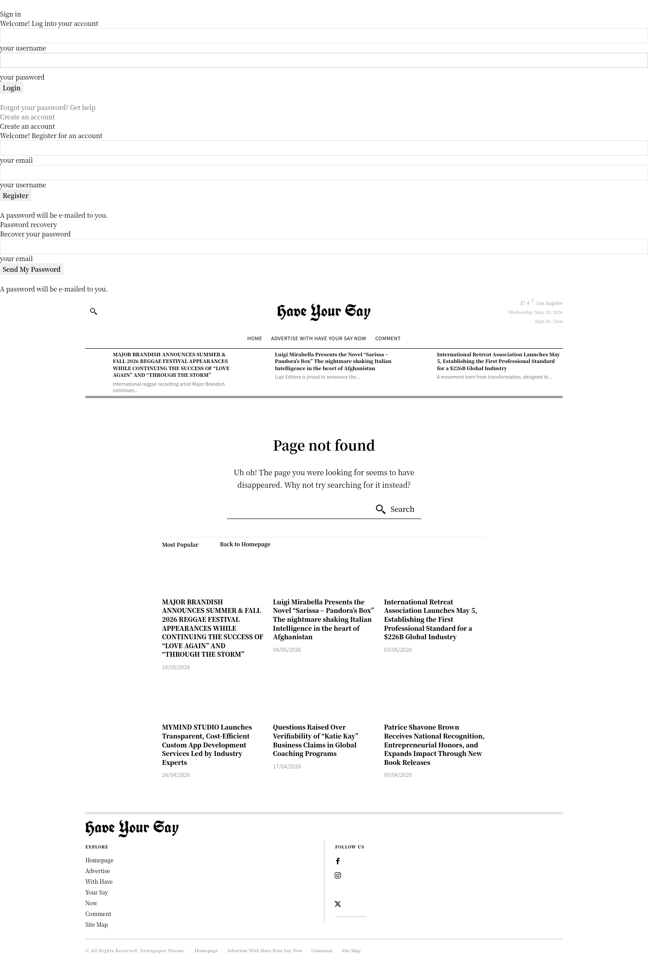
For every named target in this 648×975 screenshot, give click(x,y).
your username (23, 47)
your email (16, 160)
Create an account (27, 116)
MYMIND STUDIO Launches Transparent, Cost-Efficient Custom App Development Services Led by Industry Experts (207, 744)
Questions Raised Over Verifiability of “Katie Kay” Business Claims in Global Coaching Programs (315, 740)
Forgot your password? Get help (48, 107)
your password (22, 76)
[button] (93, 311)
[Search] (394, 509)
